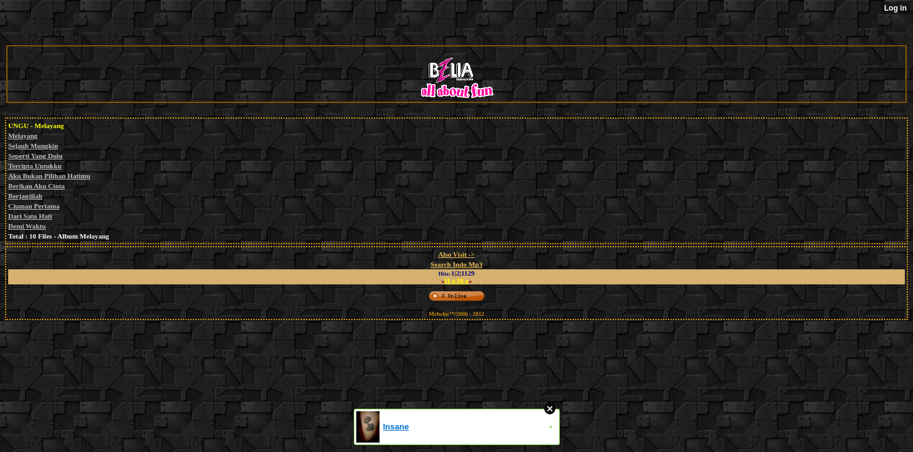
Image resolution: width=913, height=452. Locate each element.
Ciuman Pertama (34, 206)
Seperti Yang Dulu (35, 155)
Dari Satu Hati (30, 216)
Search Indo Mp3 (456, 264)
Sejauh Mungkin (33, 145)
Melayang (23, 135)
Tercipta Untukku (35, 166)
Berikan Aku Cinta (36, 186)
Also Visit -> (456, 254)
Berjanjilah (25, 196)
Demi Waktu (27, 226)
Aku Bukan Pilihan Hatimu (49, 176)
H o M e (457, 280)
